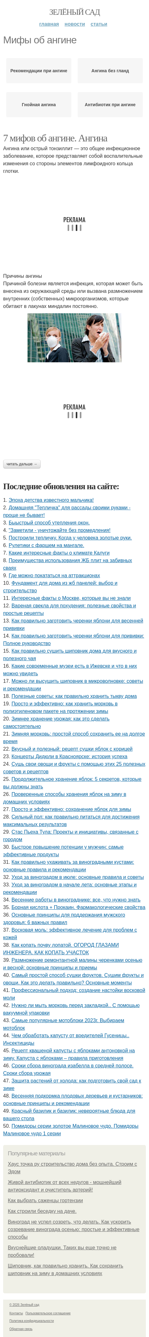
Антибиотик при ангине (110, 104)
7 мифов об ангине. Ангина (55, 138)
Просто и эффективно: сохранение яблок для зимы (71, 809)
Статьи (99, 24)
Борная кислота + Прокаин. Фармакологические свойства (79, 907)
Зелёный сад (74, 12)
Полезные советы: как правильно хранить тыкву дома (74, 696)
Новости (74, 24)
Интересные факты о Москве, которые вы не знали (71, 598)
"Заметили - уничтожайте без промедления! (59, 530)
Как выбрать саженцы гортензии (45, 1200)
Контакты (16, 1313)
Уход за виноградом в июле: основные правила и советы (78, 877)
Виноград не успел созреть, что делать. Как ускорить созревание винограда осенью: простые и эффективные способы (73, 1229)
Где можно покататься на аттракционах (54, 575)
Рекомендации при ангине (38, 70)
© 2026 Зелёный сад (24, 1305)
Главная (49, 24)
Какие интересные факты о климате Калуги (59, 553)
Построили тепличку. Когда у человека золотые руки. (70, 537)
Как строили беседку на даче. (42, 1211)
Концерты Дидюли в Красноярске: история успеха (69, 756)
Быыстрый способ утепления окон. (49, 522)
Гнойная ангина (39, 104)
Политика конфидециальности (31, 1321)
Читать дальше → (22, 464)
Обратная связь (21, 1329)
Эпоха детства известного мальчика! (51, 500)
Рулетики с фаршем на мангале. (46, 545)
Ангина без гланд (110, 70)
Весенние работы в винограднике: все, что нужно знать (76, 899)
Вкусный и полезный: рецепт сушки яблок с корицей (72, 749)
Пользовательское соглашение (48, 1313)
